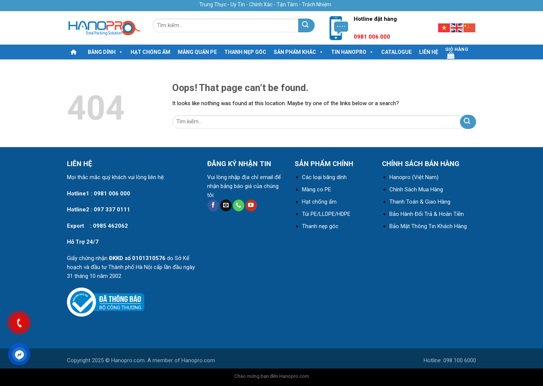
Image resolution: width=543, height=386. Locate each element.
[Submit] (306, 25)
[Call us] (238, 205)
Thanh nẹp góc (245, 52)
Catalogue (396, 52)
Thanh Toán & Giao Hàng (419, 201)
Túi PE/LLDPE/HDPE (326, 214)
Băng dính (105, 52)
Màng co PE (316, 189)
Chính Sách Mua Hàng (416, 189)
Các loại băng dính (324, 177)
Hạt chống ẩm (150, 52)
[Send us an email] (226, 205)
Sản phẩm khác (299, 52)
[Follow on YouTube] (251, 205)
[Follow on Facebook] (213, 205)
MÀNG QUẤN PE (197, 52)
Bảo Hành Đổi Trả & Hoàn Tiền (426, 214)
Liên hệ (428, 52)
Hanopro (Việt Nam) (413, 177)
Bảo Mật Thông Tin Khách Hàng (428, 226)
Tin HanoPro (352, 52)
